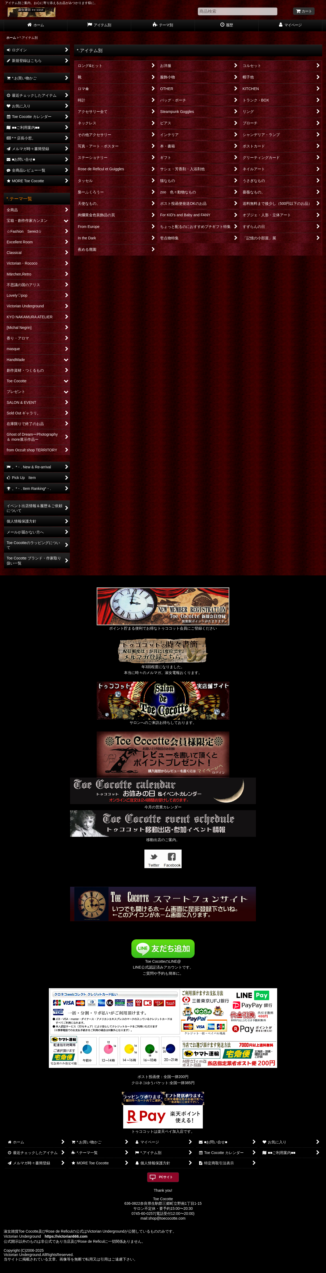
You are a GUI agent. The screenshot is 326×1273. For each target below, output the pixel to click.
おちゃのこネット (154, 1269)
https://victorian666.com (66, 1236)
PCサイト (166, 1177)
